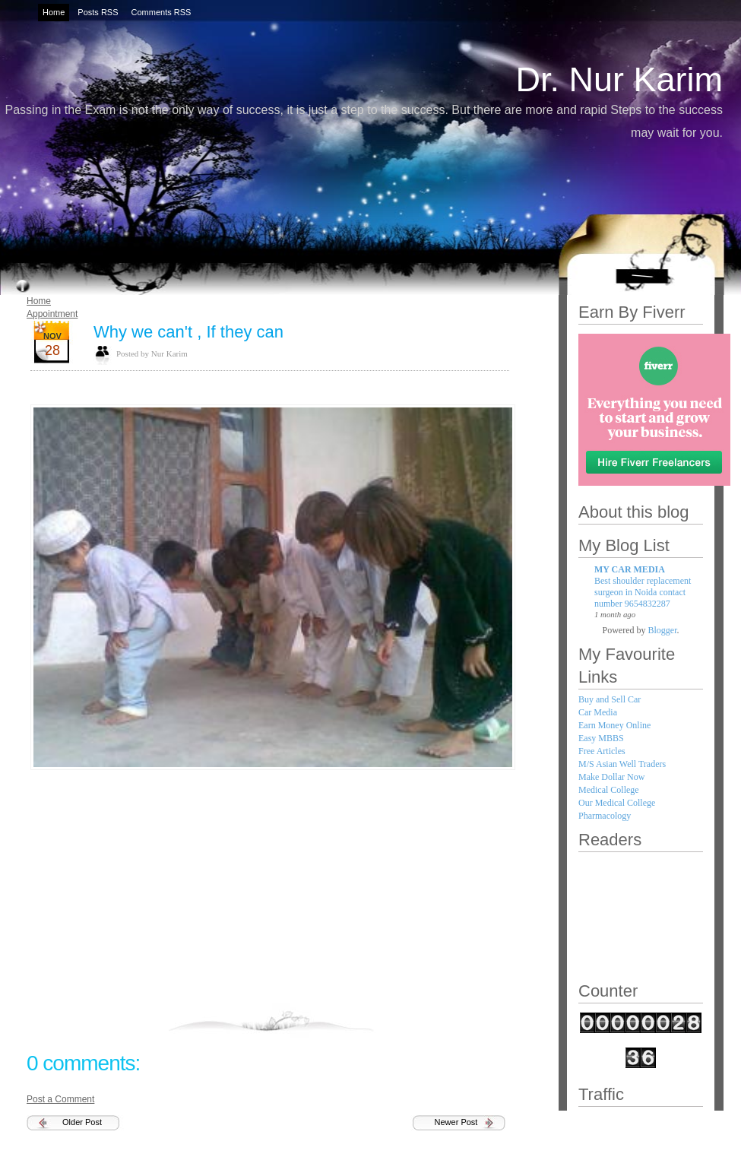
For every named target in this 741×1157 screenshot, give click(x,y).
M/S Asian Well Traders (622, 764)
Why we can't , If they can (188, 331)
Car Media (597, 712)
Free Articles (601, 751)
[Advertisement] (269, 894)
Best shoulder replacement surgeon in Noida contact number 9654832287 (642, 592)
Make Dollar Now (611, 777)
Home (39, 301)
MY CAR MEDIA (629, 569)
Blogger (662, 630)
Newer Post (456, 1122)
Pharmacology (604, 815)
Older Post (82, 1122)
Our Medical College (616, 802)
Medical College (608, 790)
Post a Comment (60, 1099)
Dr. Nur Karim (619, 79)
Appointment (52, 314)
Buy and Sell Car (609, 699)
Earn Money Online (614, 725)
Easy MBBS (601, 738)
